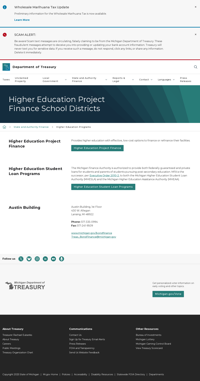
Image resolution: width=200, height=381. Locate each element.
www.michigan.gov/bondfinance (91, 233)
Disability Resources (102, 374)
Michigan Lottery (145, 339)
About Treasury (10, 339)
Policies (66, 374)
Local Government (56, 80)
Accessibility (80, 374)
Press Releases (185, 80)
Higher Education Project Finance (97, 148)
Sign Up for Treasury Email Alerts (87, 339)
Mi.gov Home (50, 374)
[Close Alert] (195, 7)
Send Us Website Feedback (84, 352)
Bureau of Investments (148, 335)
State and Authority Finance (91, 80)
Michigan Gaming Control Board (153, 343)
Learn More (22, 19)
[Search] (196, 67)
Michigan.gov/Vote (168, 293)
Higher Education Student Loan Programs (103, 186)
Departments (156, 374)
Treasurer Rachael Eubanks (17, 335)
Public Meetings (11, 348)
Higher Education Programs (73, 127)
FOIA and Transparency (82, 348)
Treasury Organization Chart (17, 352)
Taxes (6, 79)
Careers (6, 343)
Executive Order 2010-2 (104, 175)
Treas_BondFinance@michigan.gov (93, 236)
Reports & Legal (124, 80)
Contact (147, 80)
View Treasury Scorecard (149, 348)
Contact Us (75, 335)
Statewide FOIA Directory (131, 374)
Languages (168, 80)
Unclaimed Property (21, 80)
